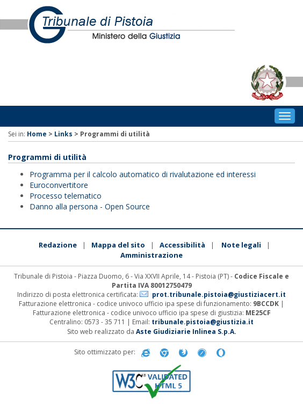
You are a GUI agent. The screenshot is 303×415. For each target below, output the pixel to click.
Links (63, 134)
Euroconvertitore (59, 185)
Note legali (241, 245)
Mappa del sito (118, 245)
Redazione (58, 245)
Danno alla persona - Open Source (90, 206)
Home (37, 134)
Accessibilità (182, 245)
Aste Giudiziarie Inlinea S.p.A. (186, 331)
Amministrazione (151, 255)
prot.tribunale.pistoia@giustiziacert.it (219, 294)
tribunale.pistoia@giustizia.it (203, 321)
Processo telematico (66, 196)
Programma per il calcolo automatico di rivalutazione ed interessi (143, 174)
